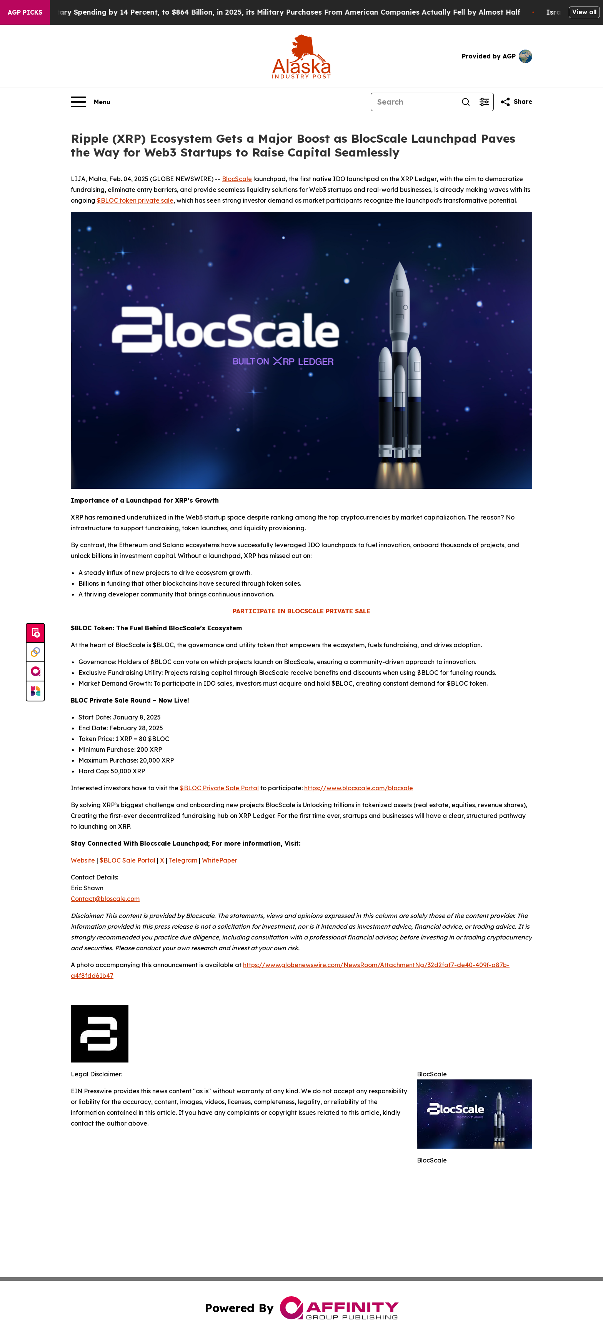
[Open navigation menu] (90, 102)
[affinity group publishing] (35, 671)
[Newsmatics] (35, 691)
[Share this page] (516, 102)
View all (584, 12)
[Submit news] (35, 633)
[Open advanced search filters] (484, 102)
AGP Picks (25, 12)
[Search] (413, 102)
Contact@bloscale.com (105, 899)
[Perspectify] (35, 652)
